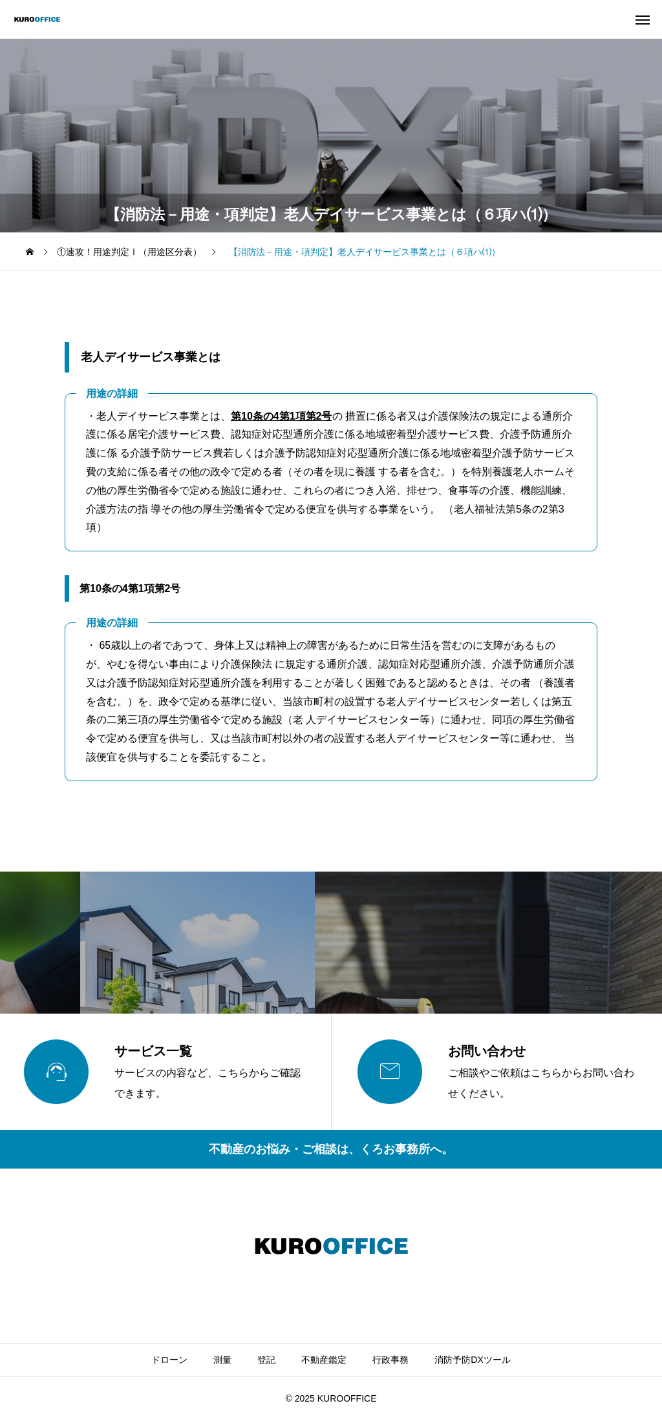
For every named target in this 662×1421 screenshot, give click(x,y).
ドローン (169, 1360)
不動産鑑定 (324, 1360)
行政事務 (390, 1360)
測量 (222, 1360)
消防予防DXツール (472, 1360)
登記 (266, 1360)
